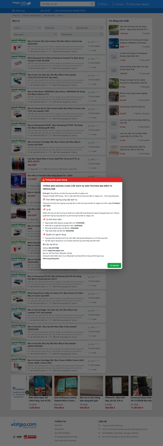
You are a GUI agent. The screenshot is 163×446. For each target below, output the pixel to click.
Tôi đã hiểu (114, 265)
